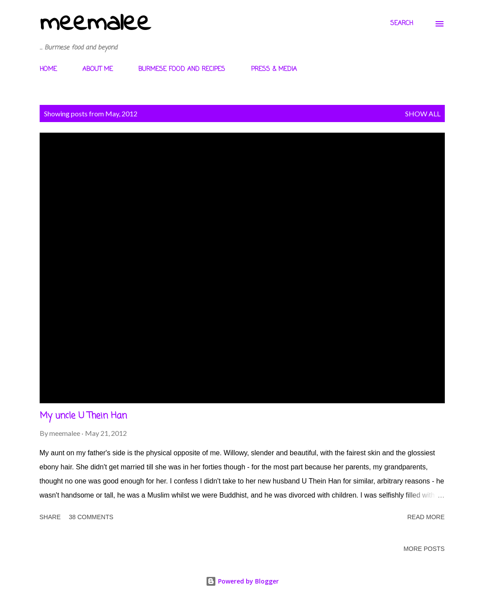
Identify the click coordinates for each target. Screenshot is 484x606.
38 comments (91, 516)
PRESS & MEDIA (274, 69)
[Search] (401, 24)
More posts (423, 548)
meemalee (95, 23)
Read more (426, 516)
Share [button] (50, 516)
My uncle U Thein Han (83, 416)
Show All (422, 113)
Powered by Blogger (242, 581)
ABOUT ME (97, 69)
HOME (48, 69)
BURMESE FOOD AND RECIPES (181, 69)
